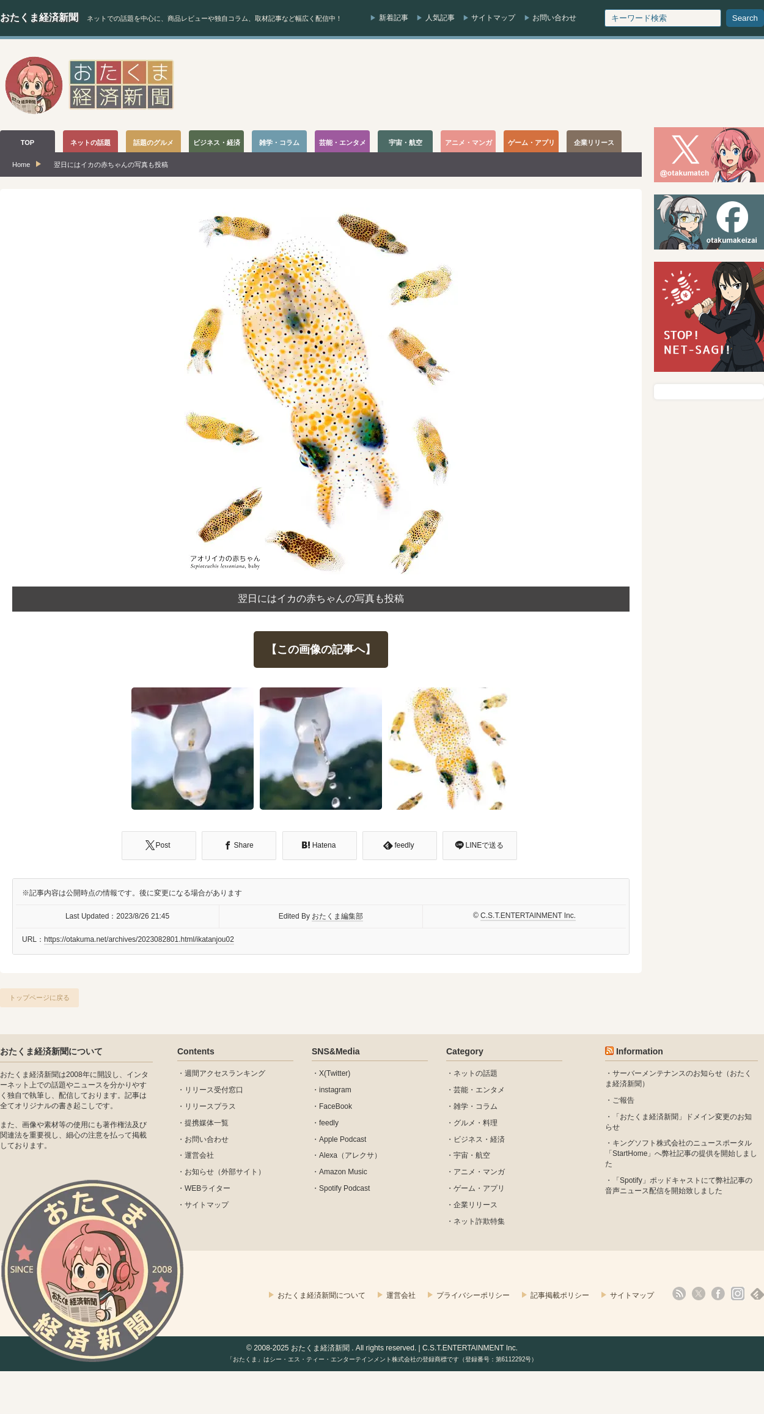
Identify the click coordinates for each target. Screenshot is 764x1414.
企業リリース (476, 1205)
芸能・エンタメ (479, 1090)
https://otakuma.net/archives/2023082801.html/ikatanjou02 (139, 939)
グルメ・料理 (476, 1123)
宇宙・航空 (472, 1155)
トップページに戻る (39, 997)
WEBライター (207, 1188)
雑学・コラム (476, 1106)
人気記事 (440, 17)
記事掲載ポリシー (560, 1295)
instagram (335, 1090)
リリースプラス (210, 1106)
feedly (329, 1123)
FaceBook (335, 1106)
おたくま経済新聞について (51, 1051)
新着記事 (393, 17)
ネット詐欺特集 (479, 1221)
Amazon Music (343, 1172)
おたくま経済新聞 (39, 17)
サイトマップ (493, 17)
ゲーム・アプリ (479, 1188)
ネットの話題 (476, 1073)
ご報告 (623, 1100)
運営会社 (199, 1155)
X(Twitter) (334, 1073)
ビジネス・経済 (479, 1139)
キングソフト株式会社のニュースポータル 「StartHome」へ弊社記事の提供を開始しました (681, 1153)
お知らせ (199, 1172)
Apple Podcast (342, 1139)
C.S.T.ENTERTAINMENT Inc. (528, 915)
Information (639, 1051)
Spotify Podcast (344, 1188)
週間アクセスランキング (225, 1073)
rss (679, 1293)
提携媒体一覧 (207, 1123)
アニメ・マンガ (479, 1172)
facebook (718, 1293)
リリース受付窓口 (214, 1090)
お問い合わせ (554, 17)
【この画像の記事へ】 (321, 649)
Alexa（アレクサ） (350, 1155)
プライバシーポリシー (473, 1295)
